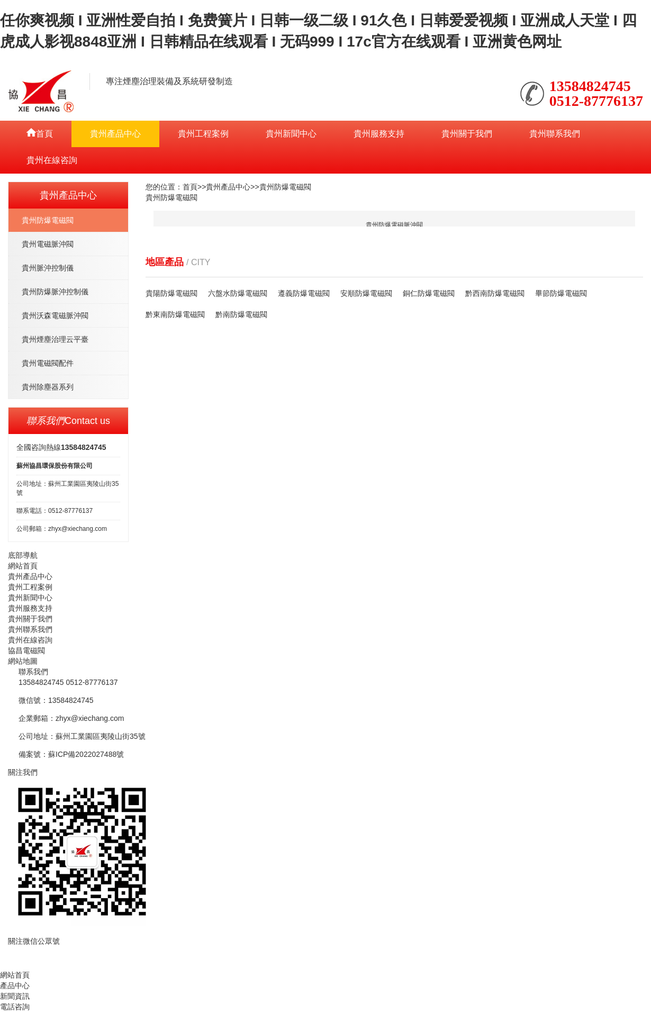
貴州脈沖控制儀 (48, 268)
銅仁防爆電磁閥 (429, 293)
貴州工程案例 (203, 133)
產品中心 (15, 985)
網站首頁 (23, 566)
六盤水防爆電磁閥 (237, 293)
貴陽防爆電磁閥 (171, 293)
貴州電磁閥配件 (48, 363)
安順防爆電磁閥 (366, 293)
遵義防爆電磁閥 (304, 293)
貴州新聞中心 (291, 133)
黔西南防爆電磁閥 (495, 293)
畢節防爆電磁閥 (561, 293)
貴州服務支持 (379, 133)
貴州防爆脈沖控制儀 (55, 291)
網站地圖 (23, 661)
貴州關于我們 (466, 133)
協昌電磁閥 (26, 650)
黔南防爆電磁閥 (241, 314)
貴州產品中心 (115, 133)
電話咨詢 (15, 1006)
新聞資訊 (15, 996)
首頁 (190, 187)
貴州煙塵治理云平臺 (55, 339)
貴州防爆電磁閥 (48, 220)
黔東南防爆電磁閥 (175, 314)
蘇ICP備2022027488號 (86, 754)
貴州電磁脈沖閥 (48, 244)
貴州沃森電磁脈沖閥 (55, 315)
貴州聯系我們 (554, 133)
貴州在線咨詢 (51, 160)
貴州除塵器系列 (48, 387)
